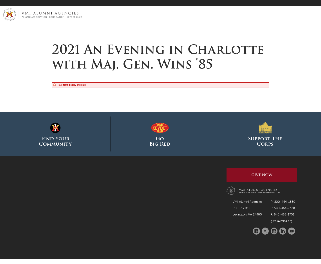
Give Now (261, 175)
